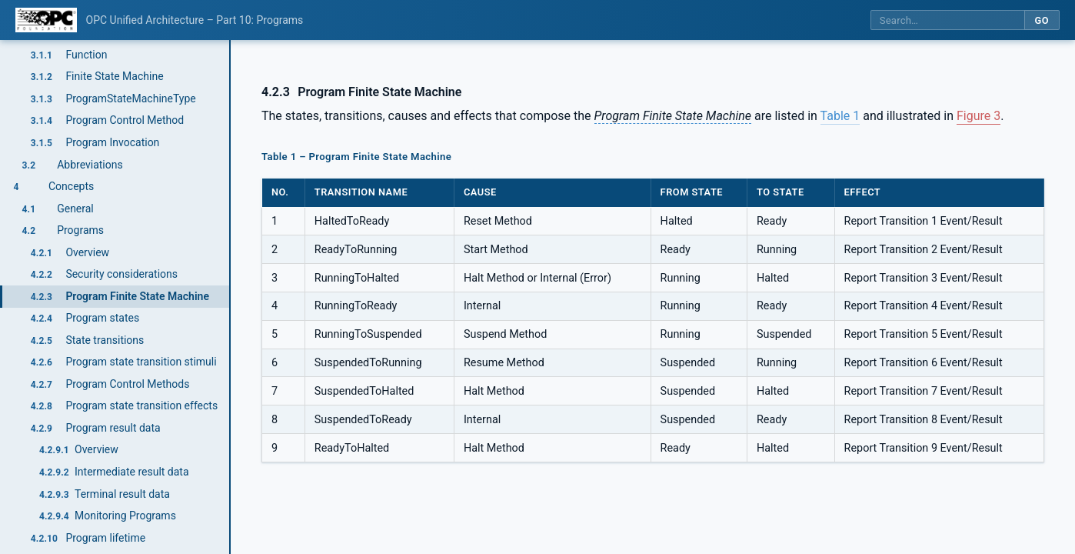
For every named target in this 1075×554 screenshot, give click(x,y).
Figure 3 (978, 115)
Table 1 (840, 115)
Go (1041, 20)
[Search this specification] (947, 20)
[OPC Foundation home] (46, 20)
